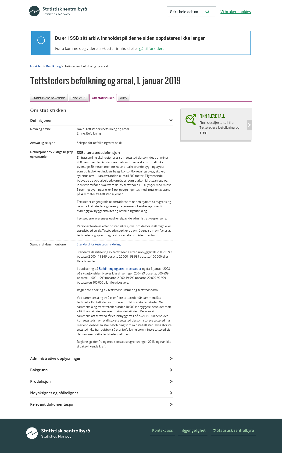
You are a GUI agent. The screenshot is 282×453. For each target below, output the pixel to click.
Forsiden (36, 66)
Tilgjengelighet (193, 430)
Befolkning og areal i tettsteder (120, 269)
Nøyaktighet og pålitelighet (54, 392)
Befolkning (53, 66)
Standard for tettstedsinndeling (99, 244)
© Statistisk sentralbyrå (233, 430)
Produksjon (40, 381)
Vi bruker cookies (236, 11)
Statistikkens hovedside (48, 98)
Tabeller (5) (78, 98)
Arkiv (123, 98)
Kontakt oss (162, 430)
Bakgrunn (39, 370)
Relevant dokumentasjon (52, 404)
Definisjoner (41, 120)
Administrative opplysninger (55, 358)
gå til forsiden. (151, 48)
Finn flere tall (212, 116)
